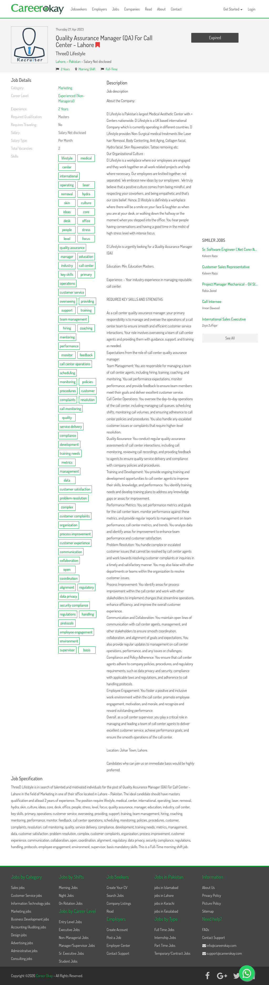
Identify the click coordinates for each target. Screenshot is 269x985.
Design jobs (19, 935)
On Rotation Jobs (70, 903)
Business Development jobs (30, 919)
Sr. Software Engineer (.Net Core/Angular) (234, 249)
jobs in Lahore (164, 895)
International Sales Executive (224, 319)
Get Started (233, 9)
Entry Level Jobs (70, 921)
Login (251, 9)
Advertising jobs (22, 943)
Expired (215, 37)
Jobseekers (79, 9)
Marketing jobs (21, 911)
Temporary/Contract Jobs (172, 953)
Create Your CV (117, 887)
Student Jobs (68, 961)
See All (230, 338)
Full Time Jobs (164, 929)
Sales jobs (18, 887)
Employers (99, 9)
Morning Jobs (68, 887)
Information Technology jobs (30, 903)
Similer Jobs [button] (213, 240)
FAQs (205, 929)
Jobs (115, 9)
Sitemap (208, 911)
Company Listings (119, 903)
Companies (132, 9)
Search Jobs (115, 895)
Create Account (117, 929)
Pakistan (75, 61)
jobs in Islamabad (166, 887)
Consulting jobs (21, 958)
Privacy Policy (211, 895)
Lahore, (61, 61)
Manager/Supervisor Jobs (77, 945)
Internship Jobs (165, 937)
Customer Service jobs (26, 895)
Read (148, 9)
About (161, 9)
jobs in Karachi (164, 903)
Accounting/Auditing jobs (28, 927)
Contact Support (118, 953)
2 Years (65, 69)
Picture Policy (211, 903)
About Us (208, 887)
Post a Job (114, 937)
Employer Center (118, 945)
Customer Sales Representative (226, 266)
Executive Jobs (69, 929)
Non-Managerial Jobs (74, 937)
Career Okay (45, 975)
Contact (176, 9)
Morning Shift (87, 69)
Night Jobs (66, 895)
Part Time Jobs (164, 945)
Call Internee (211, 301)
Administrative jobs (24, 950)
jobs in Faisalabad (166, 911)
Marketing (65, 88)
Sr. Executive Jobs (71, 953)
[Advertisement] (230, 157)
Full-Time (112, 69)
